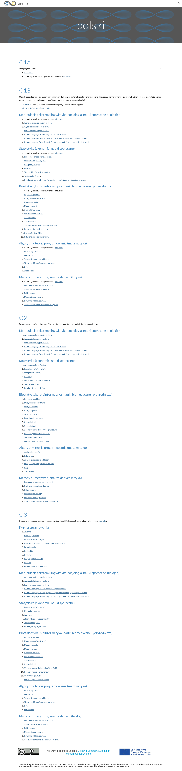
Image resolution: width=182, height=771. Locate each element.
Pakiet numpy (29, 293)
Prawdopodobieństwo (33, 214)
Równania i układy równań (35, 301)
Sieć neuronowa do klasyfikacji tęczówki (40, 225)
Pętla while (28, 551)
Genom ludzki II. (30, 221)
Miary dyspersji (30, 206)
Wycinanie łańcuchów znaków (36, 127)
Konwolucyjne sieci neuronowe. (37, 229)
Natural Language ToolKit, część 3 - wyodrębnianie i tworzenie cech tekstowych (56, 142)
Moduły (27, 562)
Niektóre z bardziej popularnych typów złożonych (44, 543)
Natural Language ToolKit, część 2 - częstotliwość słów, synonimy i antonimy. (55, 350)
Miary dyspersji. (30, 410)
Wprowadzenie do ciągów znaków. (38, 577)
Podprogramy (30, 559)
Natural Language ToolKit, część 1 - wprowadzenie (45, 134)
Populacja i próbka (31, 637)
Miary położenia (31, 202)
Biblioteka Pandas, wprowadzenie (38, 157)
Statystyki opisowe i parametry (37, 172)
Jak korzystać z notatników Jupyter (36, 108)
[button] (179, 4)
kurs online (28, 72)
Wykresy (27, 168)
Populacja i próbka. (32, 194)
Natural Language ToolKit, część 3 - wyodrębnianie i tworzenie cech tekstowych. (57, 596)
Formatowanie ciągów (33, 130)
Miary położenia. (31, 407)
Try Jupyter (26, 105)
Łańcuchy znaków (31, 535)
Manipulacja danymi (32, 164)
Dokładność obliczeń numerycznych (38, 285)
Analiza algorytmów (32, 251)
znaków (45, 130)
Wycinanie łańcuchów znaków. (36, 339)
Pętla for (28, 555)
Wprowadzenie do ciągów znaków (38, 123)
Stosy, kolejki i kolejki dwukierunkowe (39, 263)
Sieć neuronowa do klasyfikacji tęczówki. (40, 430)
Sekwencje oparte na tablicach (36, 259)
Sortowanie (29, 271)
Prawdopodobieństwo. (33, 657)
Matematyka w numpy (33, 297)
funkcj (39, 559)
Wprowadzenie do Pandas (35, 365)
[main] (91, 25)
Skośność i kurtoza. (32, 210)
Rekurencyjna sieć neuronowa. (36, 237)
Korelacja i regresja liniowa (35, 180)
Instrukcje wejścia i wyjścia (35, 161)
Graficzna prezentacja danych (36, 289)
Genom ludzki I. (30, 218)
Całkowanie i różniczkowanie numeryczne (41, 305)
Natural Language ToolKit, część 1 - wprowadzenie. (45, 589)
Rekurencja (28, 255)
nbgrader (102, 521)
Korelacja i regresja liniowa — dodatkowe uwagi (66, 180)
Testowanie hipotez (32, 176)
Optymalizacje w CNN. (33, 233)
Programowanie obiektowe (35, 566)
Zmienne (27, 532)
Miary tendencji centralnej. (35, 198)
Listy (26, 267)
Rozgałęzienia (30, 547)
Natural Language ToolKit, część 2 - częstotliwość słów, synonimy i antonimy (55, 138)
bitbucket (67, 76)
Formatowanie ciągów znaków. (36, 343)
